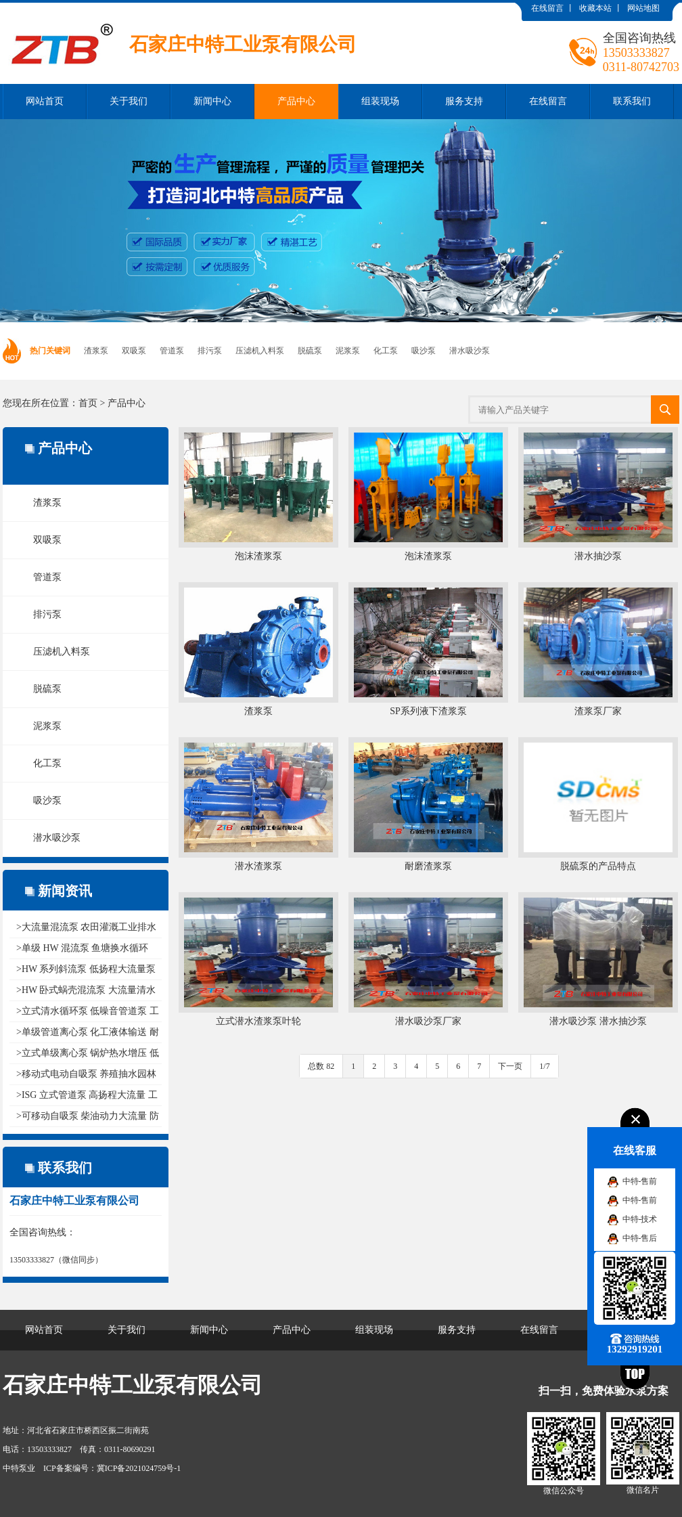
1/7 (544, 1066)
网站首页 (45, 101)
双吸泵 (134, 350)
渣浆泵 (96, 350)
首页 (87, 403)
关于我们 (128, 101)
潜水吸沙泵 (469, 350)
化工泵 (385, 350)
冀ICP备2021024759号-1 (139, 1468)
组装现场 (380, 101)
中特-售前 (640, 1181)
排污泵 (210, 350)
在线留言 (547, 8)
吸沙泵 (423, 350)
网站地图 (643, 8)
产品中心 (296, 101)
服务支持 (464, 101)
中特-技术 (640, 1219)
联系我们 (632, 101)
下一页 (510, 1066)
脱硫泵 (310, 350)
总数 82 (321, 1066)
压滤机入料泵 (259, 350)
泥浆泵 (348, 350)
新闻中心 (212, 101)
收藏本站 (595, 8)
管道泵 (172, 350)
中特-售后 (640, 1238)
